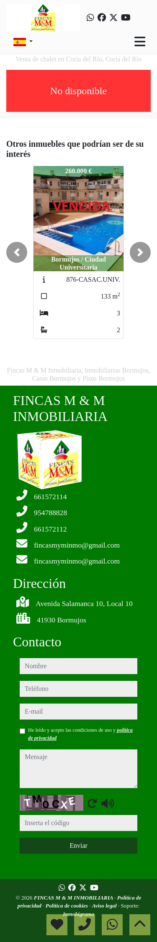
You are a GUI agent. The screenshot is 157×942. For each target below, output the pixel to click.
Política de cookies (67, 905)
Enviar (78, 845)
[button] (16, 252)
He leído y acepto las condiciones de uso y (80, 734)
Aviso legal (105, 905)
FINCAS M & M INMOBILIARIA (74, 897)
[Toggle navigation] (139, 42)
